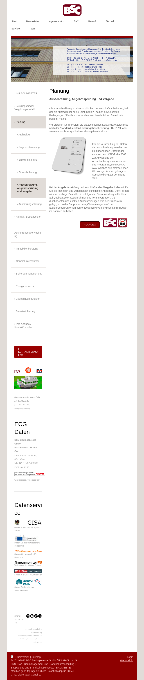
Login (130, 657)
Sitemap (36, 657)
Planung (90, 224)
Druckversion (20, 657)
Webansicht (126, 660)
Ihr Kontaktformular (28, 351)
